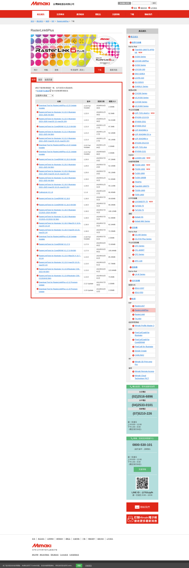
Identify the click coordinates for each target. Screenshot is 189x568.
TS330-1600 (140, 190)
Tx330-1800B (140, 178)
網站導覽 (35, 555)
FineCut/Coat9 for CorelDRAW (142, 340)
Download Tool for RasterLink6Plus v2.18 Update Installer (57, 238)
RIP (53, 21)
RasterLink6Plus (62, 21)
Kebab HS (139, 217)
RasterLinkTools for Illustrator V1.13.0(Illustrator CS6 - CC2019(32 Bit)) (59, 277)
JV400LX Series (141, 86)
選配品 (98, 14)
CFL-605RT (139, 250)
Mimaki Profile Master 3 (144, 326)
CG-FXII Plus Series (143, 239)
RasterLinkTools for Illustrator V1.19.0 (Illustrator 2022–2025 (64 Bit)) (57, 179)
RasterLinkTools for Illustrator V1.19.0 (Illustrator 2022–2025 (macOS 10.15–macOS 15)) (57, 185)
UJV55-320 (139, 78)
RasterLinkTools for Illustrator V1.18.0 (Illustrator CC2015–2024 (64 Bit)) (57, 211)
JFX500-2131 (140, 151)
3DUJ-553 (139, 292)
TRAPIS (138, 182)
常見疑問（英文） (78, 70)
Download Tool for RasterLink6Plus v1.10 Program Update (58, 290)
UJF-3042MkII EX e (143, 134)
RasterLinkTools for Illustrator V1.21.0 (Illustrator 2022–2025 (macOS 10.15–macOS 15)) (57, 139)
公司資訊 (154, 8)
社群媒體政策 (74, 555)
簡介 (36, 70)
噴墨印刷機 (136, 42)
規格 (56, 70)
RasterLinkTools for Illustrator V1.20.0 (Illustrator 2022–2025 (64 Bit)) (57, 166)
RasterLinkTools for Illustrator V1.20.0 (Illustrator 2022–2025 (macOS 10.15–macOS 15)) (57, 172)
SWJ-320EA (140, 74)
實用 (40, 80)
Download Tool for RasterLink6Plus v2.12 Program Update (58, 283)
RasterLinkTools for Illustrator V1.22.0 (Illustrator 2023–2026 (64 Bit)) (57, 113)
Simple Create (141, 351)
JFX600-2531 (140, 122)
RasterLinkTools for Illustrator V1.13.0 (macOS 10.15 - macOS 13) (59, 263)
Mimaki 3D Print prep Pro (143, 363)
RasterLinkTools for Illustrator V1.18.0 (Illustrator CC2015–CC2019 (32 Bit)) (57, 218)
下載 (132, 14)
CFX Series (139, 246)
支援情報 (116, 14)
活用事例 (60, 14)
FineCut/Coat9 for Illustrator (142, 333)
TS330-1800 (142, 165)
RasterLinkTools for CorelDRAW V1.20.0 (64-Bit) (57, 159)
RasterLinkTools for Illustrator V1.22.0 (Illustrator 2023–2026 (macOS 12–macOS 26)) (57, 120)
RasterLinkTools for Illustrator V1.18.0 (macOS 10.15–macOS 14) (59, 231)
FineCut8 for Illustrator (144, 347)
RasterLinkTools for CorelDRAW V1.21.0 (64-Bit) (57, 126)
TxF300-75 (139, 206)
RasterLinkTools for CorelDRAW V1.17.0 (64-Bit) (57, 250)
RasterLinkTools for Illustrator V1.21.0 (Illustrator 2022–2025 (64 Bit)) (57, 133)
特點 (46, 70)
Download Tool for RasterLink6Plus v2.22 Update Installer (57, 146)
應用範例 (80, 14)
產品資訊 (40, 14)
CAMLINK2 (139, 355)
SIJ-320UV (139, 82)
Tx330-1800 (140, 173)
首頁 (135, 8)
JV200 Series (140, 57)
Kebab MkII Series (142, 221)
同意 (79, 566)
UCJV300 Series (142, 106)
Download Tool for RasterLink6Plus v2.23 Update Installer (57, 106)
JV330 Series (140, 65)
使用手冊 (48, 80)
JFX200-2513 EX (142, 143)
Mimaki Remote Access (144, 371)
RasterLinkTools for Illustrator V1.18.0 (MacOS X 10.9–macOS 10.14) (60, 224)
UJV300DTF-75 (144, 202)
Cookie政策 (64, 555)
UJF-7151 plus (141, 147)
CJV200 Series (141, 93)
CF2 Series (139, 254)
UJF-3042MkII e (141, 139)
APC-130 (138, 261)
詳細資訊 (88, 566)
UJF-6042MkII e (141, 130)
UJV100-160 (140, 69)
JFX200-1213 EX (142, 117)
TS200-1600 (142, 169)
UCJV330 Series (142, 98)
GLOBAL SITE (124, 3)
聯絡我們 (148, 14)
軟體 (47, 21)
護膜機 (134, 267)
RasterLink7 (140, 306)
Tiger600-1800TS (142, 186)
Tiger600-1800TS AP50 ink (144, 51)
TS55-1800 (139, 195)
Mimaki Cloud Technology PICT (142, 377)
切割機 (134, 227)
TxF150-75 (139, 210)
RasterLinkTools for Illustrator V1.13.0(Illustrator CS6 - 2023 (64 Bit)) (59, 270)
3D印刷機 (136, 281)
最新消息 (144, 8)
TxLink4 (138, 319)
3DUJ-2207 (139, 288)
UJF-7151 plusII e (145, 113)
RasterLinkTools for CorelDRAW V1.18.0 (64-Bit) (57, 205)
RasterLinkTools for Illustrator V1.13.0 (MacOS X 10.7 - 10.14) (60, 257)
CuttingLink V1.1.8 (46, 192)
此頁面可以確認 (43, 91)
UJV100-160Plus (142, 61)
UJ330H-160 (142, 158)
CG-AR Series (141, 235)
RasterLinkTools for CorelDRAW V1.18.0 (54, 198)
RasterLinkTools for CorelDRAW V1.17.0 (54, 244)
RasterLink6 (140, 314)
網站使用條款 (44, 555)
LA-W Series (140, 274)
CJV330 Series (141, 102)
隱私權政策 (55, 555)
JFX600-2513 (140, 126)
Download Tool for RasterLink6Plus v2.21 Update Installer (57, 153)
